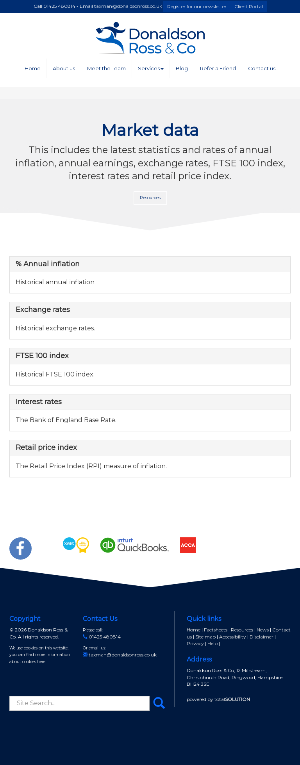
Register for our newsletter (197, 6)
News (263, 630)
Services (151, 68)
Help (212, 643)
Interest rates (39, 402)
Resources (150, 197)
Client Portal (248, 6)
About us (64, 68)
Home (33, 68)
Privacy (195, 643)
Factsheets (215, 630)
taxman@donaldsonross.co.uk (128, 6)
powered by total (218, 699)
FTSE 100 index (42, 355)
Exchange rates (43, 309)
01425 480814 (102, 637)
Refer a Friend (218, 68)
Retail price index (46, 447)
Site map (205, 637)
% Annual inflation (48, 264)
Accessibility (232, 637)
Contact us (261, 68)
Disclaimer (261, 637)
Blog (182, 68)
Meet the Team (106, 68)
